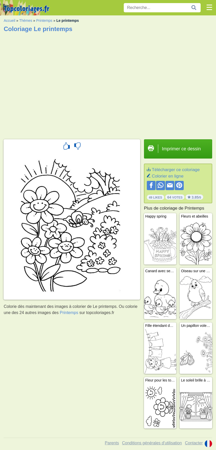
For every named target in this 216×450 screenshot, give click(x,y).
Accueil (9, 20)
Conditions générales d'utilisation (152, 443)
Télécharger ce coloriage (176, 169)
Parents (112, 443)
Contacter (194, 443)
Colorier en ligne (167, 176)
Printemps (44, 20)
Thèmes (25, 20)
